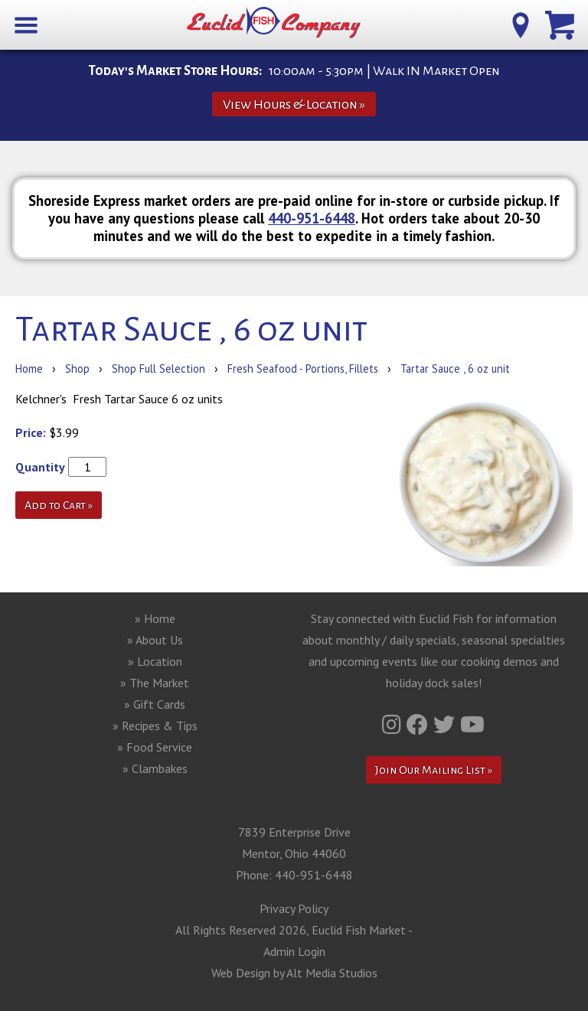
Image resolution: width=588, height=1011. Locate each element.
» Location (155, 661)
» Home (155, 618)
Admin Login (294, 951)
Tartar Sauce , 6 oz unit (455, 368)
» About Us (155, 639)
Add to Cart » (58, 505)
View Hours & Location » (294, 104)
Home (29, 368)
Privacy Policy (294, 908)
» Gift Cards (154, 704)
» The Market (154, 682)
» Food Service (154, 747)
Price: (30, 432)
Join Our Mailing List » (433, 770)
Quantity (40, 467)
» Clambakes (155, 768)
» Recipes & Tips (155, 725)
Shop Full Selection (158, 368)
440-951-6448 (311, 218)
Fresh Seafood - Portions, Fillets (304, 368)
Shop (77, 368)
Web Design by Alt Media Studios (294, 972)
